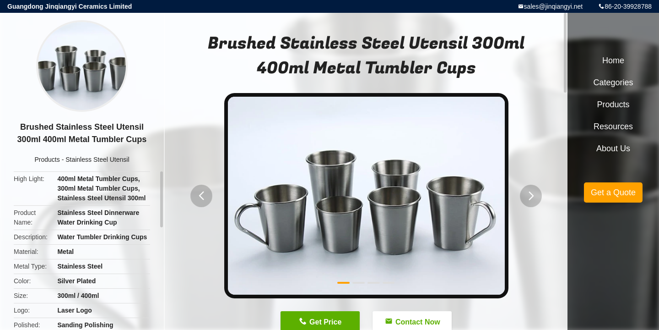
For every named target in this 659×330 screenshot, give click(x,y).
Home (613, 60)
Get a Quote (613, 192)
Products (47, 159)
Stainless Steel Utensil (97, 159)
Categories (613, 82)
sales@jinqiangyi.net (553, 6)
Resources (613, 126)
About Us (613, 148)
